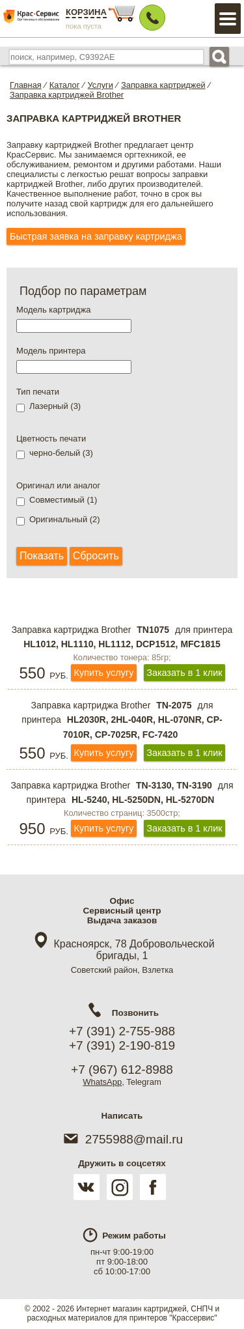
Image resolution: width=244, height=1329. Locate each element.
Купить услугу (104, 672)
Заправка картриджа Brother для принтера (122, 637)
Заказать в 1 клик (184, 672)
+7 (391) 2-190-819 (122, 1045)
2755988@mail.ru (122, 1139)
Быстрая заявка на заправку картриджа (96, 236)
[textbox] (73, 326)
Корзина (86, 12)
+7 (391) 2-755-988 (122, 1031)
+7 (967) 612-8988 (122, 1069)
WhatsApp (102, 1082)
